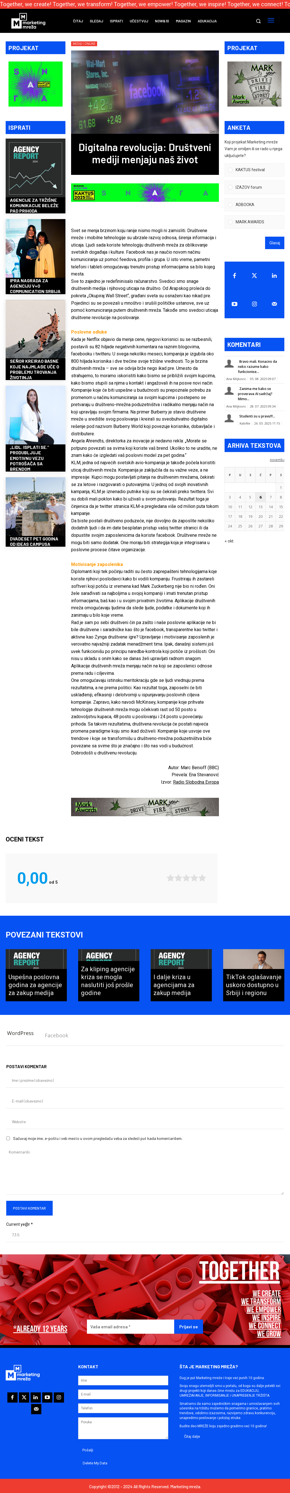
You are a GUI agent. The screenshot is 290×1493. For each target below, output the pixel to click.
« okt (229, 541)
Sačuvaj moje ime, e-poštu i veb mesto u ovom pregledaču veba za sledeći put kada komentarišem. (97, 1137)
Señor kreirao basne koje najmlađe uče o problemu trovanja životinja (34, 370)
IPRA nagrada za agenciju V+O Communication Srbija (35, 286)
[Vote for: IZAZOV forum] (254, 187)
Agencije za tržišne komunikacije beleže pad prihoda (34, 206)
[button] (258, 21)
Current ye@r (19, 1223)
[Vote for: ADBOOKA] (254, 205)
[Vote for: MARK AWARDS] (254, 222)
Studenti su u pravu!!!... (257, 416)
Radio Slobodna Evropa (196, 782)
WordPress (20, 1031)
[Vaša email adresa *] (130, 1325)
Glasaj (274, 243)
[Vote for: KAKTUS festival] (254, 170)
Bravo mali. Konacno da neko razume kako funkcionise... (257, 367)
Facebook (56, 1034)
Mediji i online (84, 43)
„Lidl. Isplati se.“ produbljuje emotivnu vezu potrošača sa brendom (29, 458)
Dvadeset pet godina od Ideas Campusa (34, 541)
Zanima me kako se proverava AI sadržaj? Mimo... (255, 394)
